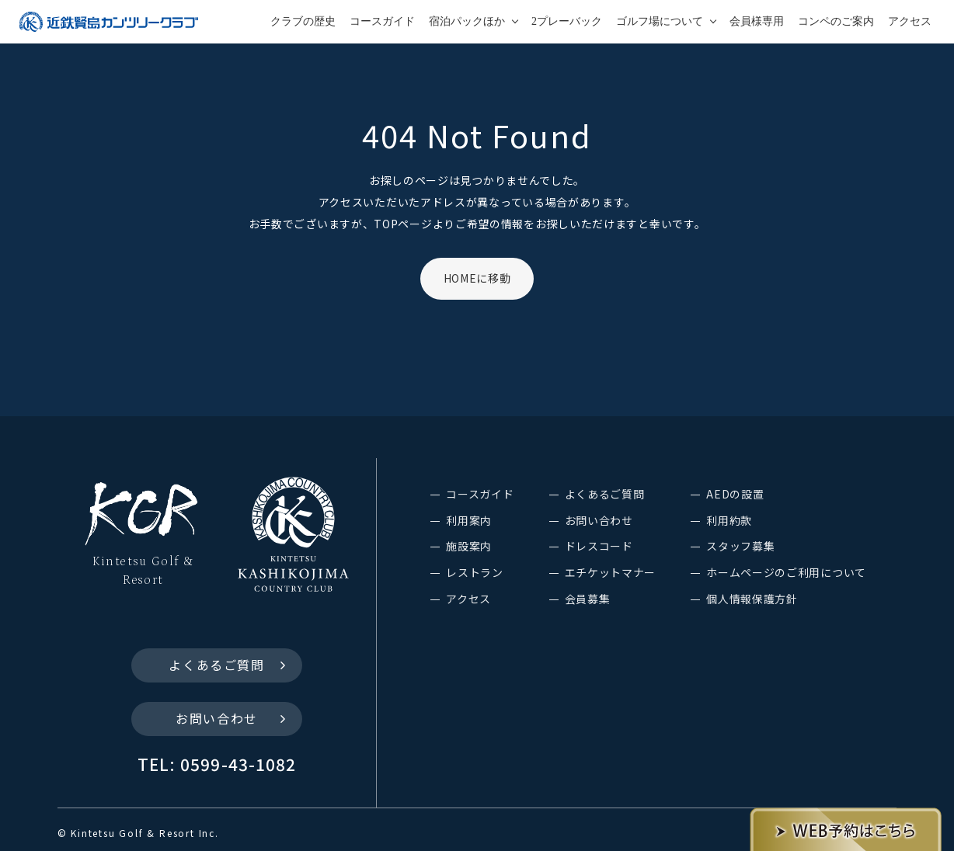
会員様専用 (756, 21)
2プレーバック (566, 21)
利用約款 (729, 520)
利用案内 (469, 520)
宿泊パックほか (467, 21)
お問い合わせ (217, 718)
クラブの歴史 (303, 21)
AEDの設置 (735, 494)
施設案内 (469, 546)
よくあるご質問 (216, 664)
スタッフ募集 (740, 546)
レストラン (474, 572)
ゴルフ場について (659, 21)
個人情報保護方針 (752, 598)
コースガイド (382, 21)
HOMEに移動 (477, 278)
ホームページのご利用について (786, 572)
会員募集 (588, 598)
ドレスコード (599, 546)
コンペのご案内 (836, 21)
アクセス (909, 21)
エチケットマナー (610, 572)
